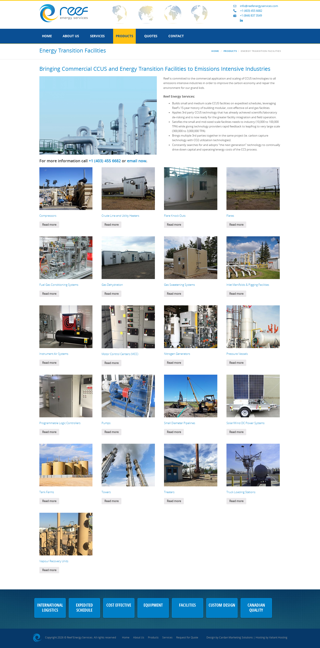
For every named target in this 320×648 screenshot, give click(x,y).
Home (47, 36)
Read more (49, 224)
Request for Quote (187, 637)
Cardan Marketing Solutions (236, 637)
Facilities (187, 605)
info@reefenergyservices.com (259, 6)
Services (97, 36)
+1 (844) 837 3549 (251, 15)
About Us (71, 36)
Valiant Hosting (278, 637)
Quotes (150, 36)
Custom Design (222, 605)
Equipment (153, 605)
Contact (176, 36)
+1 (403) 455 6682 (251, 10)
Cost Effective (118, 605)
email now (136, 160)
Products (124, 36)
